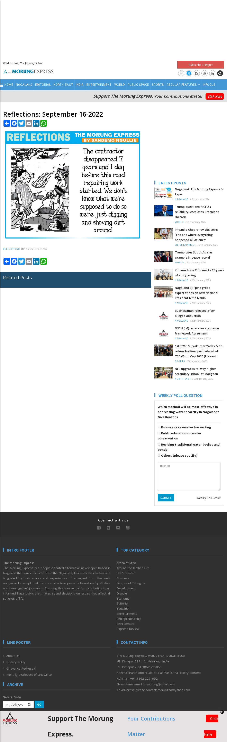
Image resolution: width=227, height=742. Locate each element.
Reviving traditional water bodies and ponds (189, 447)
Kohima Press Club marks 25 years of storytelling (199, 272)
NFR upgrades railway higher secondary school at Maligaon (196, 371)
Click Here (215, 96)
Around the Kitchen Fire (133, 568)
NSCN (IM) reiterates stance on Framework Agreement (197, 330)
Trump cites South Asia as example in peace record (193, 254)
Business (123, 578)
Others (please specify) (177, 455)
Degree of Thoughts (131, 583)
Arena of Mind (126, 563)
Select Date (12, 697)
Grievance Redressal (21, 668)
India (80, 84)
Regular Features (183, 84)
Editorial (43, 84)
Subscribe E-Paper (201, 65)
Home (8, 84)
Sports (158, 84)
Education (123, 608)
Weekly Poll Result (209, 497)
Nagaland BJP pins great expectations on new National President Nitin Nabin (196, 293)
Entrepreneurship (129, 619)
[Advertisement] (113, 28)
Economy (123, 598)
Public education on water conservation (179, 435)
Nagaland (24, 84)
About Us (12, 656)
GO (39, 704)
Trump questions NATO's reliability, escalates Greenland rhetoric (197, 212)
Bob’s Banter (126, 573)
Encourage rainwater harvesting (184, 427)
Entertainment (99, 84)
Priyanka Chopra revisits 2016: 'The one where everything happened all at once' (196, 235)
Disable (122, 593)
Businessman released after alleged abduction (195, 313)
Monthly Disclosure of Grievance (29, 674)
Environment (125, 624)
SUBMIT (165, 498)
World (119, 84)
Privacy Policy (16, 662)
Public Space (138, 84)
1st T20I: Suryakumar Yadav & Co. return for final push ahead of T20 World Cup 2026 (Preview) (199, 351)
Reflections (11, 249)
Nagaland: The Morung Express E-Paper (199, 191)
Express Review (128, 629)
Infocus (209, 84)
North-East (63, 84)
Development (126, 588)
